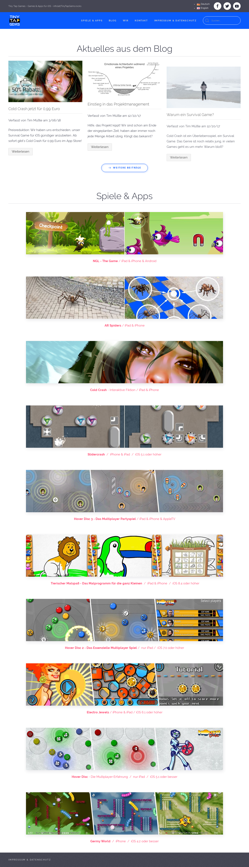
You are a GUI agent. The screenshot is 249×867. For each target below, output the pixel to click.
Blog (112, 20)
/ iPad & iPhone (125, 325)
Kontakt (141, 20)
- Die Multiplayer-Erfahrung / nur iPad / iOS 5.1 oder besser (124, 777)
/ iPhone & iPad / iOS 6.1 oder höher (124, 712)
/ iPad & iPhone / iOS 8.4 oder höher (124, 583)
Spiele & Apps (91, 20)
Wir (125, 20)
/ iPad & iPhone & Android (124, 261)
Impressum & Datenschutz (175, 20)
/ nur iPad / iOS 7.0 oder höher (124, 648)
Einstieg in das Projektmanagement (118, 104)
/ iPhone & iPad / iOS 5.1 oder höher (124, 454)
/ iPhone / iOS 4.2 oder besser (124, 841)
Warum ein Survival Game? (190, 198)
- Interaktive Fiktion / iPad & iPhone (124, 390)
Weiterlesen (20, 151)
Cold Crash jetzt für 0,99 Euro (34, 109)
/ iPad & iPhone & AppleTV (124, 519)
